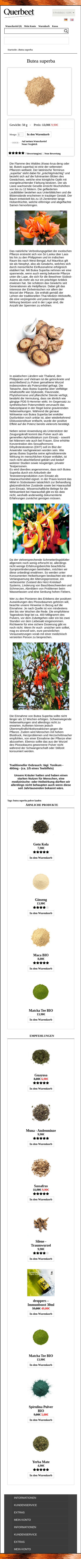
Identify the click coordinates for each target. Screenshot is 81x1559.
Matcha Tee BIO (41, 1010)
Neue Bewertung (52, 153)
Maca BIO (41, 955)
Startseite (12, 49)
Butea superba (26, 49)
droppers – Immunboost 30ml (41, 1303)
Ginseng (41, 900)
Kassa (55, 26)
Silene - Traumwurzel (41, 1243)
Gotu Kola (41, 844)
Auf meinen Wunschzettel (34, 141)
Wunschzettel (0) (13, 26)
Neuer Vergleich (29, 144)
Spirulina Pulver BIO (41, 1409)
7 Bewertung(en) (33, 153)
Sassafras (41, 1186)
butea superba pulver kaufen (27, 800)
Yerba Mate (40, 1462)
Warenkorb (44, 26)
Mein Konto (30, 26)
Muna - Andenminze (41, 1130)
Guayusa (40, 1075)
